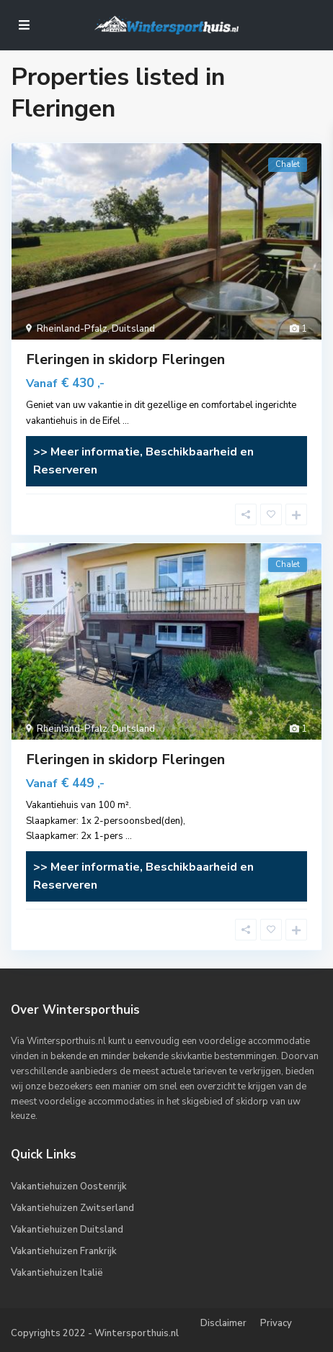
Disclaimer (223, 1323)
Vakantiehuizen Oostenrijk (69, 1186)
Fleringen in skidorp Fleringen (125, 359)
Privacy (276, 1323)
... (126, 420)
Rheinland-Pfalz (72, 328)
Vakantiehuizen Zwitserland (72, 1208)
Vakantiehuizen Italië (57, 1272)
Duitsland (133, 328)
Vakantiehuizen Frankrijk (64, 1251)
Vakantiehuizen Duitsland (67, 1229)
